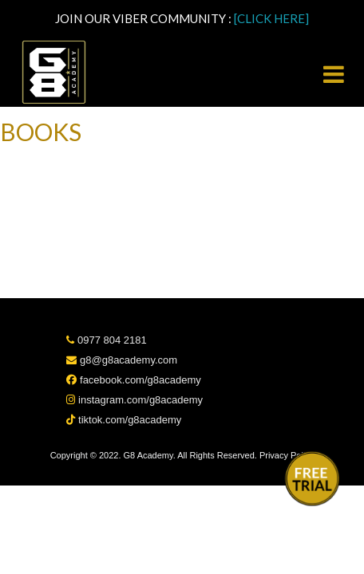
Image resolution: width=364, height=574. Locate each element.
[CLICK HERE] (271, 18)
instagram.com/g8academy (134, 400)
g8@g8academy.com (121, 360)
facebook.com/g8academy (133, 380)
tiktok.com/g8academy (123, 420)
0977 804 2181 (106, 340)
